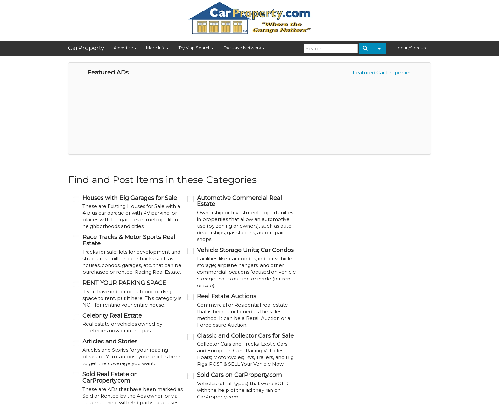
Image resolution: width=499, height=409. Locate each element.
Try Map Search (196, 47)
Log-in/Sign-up (411, 47)
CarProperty (86, 48)
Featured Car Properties (382, 72)
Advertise (125, 47)
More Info (157, 47)
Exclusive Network (243, 47)
